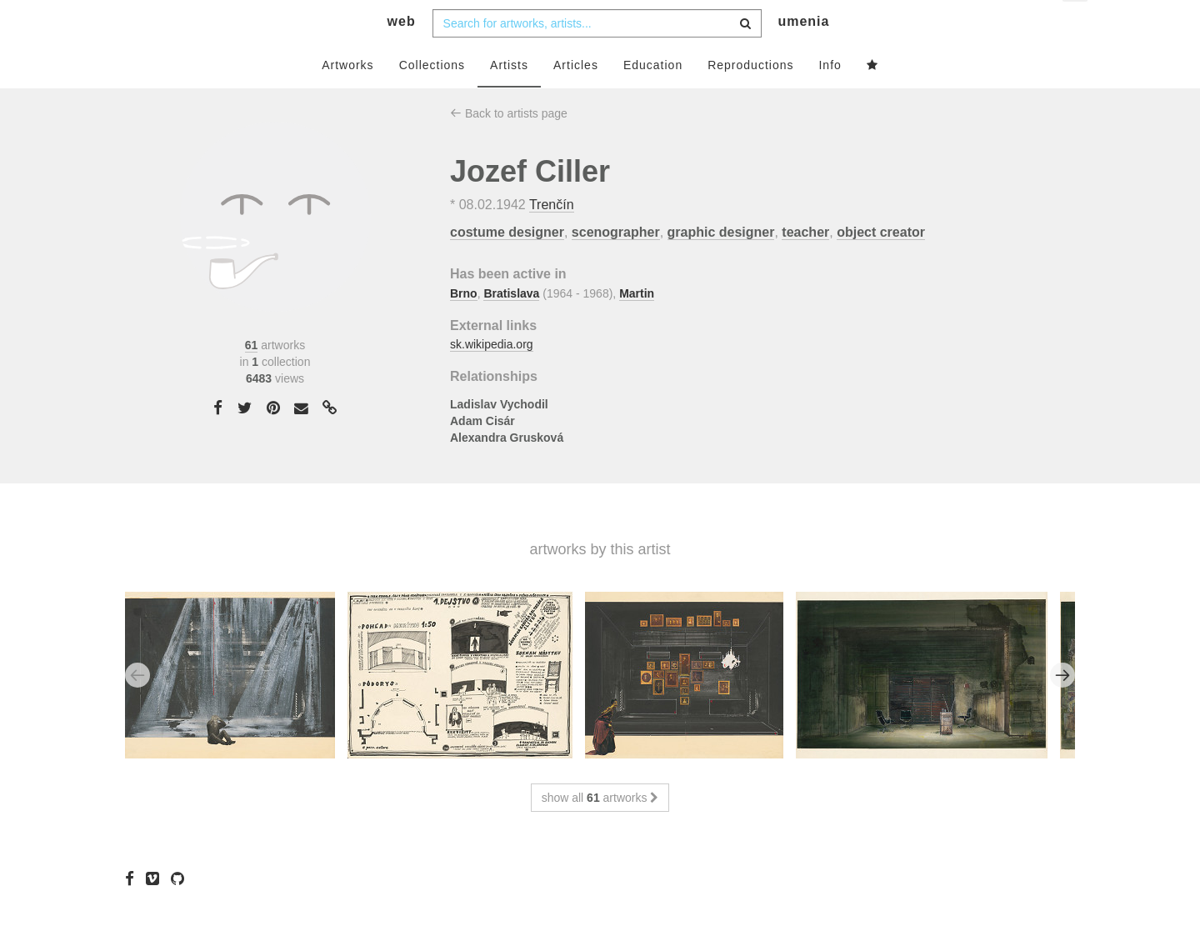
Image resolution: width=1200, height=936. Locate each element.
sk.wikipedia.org (491, 377)
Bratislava (511, 326)
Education (652, 97)
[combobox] (597, 56)
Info (829, 97)
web (402, 55)
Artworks (347, 97)
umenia (803, 55)
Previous (137, 707)
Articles (575, 97)
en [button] (1076, 25)
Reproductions (750, 97)
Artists (509, 97)
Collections (432, 97)
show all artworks (600, 830)
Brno (464, 326)
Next (1062, 707)
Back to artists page (509, 146)
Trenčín (551, 238)
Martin (636, 326)
